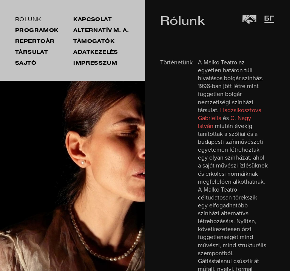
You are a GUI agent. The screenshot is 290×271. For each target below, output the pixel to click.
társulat (31, 52)
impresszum (95, 63)
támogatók (93, 41)
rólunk (28, 19)
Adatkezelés (95, 52)
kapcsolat (92, 19)
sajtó (25, 63)
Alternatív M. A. (101, 30)
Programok (37, 30)
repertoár (35, 41)
